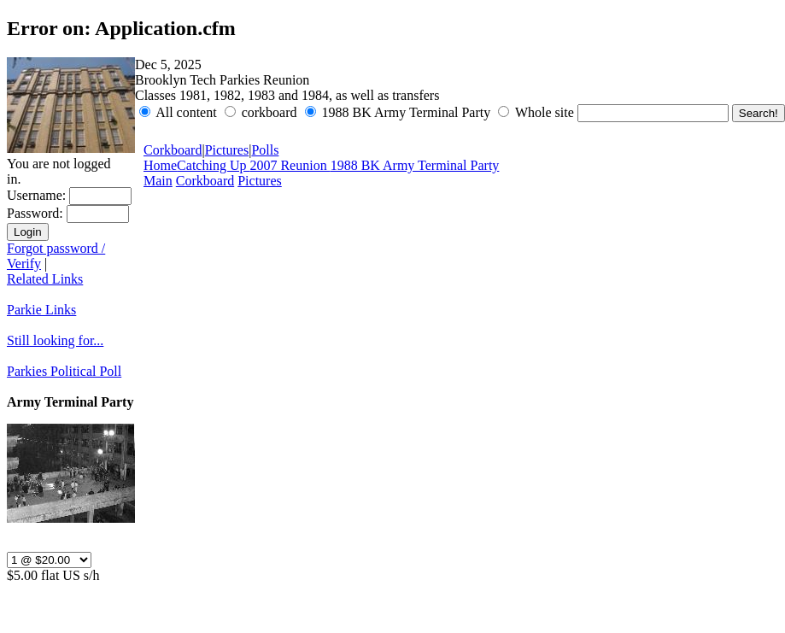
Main (158, 180)
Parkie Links (41, 309)
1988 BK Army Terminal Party (415, 165)
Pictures (227, 150)
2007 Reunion (289, 165)
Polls (264, 150)
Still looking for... (55, 340)
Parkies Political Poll (64, 371)
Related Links (45, 279)
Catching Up (213, 165)
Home (160, 165)
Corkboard (173, 150)
